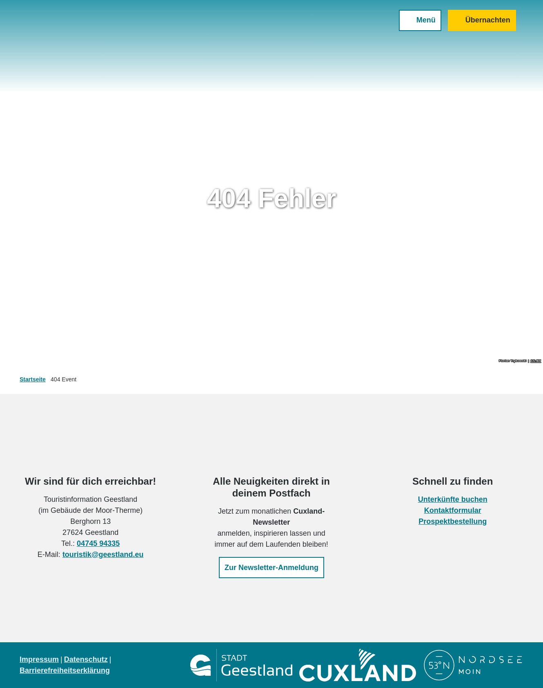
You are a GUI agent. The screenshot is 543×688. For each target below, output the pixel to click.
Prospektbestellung (452, 521)
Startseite (33, 379)
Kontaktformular (452, 510)
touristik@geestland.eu (103, 554)
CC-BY (536, 361)
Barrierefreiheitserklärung (65, 670)
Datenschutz (86, 659)
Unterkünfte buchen (452, 499)
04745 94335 (98, 543)
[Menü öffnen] (414, 26)
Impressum (39, 659)
